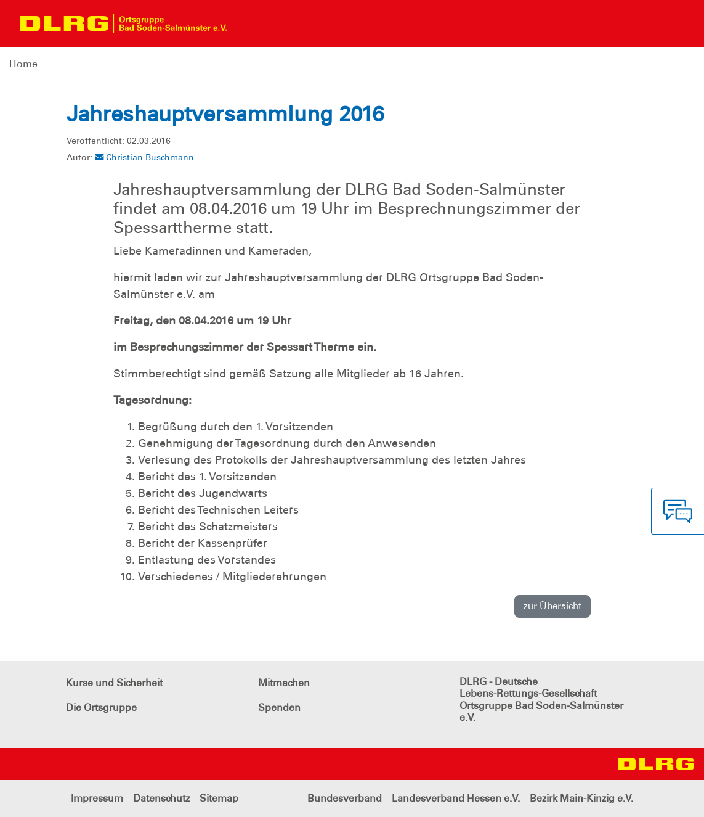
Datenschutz (161, 798)
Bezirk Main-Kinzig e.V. (581, 798)
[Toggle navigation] (247, 23)
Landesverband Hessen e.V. (456, 798)
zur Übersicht (552, 606)
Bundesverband (344, 798)
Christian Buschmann (144, 157)
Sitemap (219, 798)
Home (23, 64)
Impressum (97, 798)
